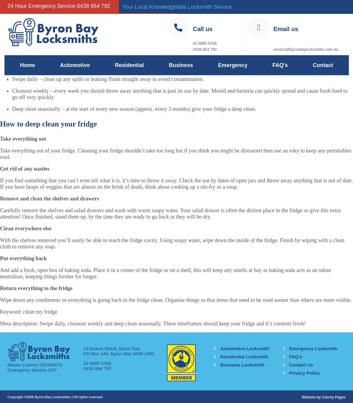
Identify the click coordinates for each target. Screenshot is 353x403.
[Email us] (259, 28)
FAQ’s (280, 65)
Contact (323, 65)
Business (181, 65)
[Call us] (178, 27)
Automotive (75, 65)
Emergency (232, 65)
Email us (285, 29)
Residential (129, 65)
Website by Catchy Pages (323, 397)
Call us (203, 29)
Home (27, 65)
